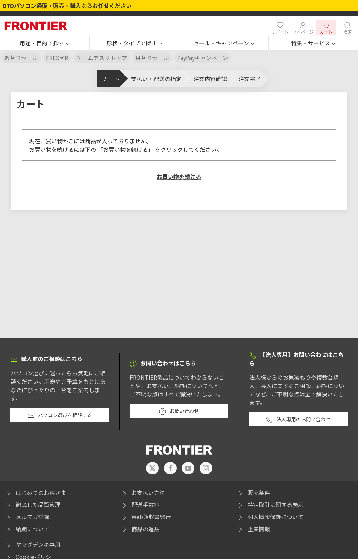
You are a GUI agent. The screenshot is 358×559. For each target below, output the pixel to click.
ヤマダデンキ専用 (32, 544)
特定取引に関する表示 (270, 504)
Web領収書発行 (146, 517)
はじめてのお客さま (35, 492)
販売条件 (253, 492)
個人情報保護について (270, 517)
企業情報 (253, 529)
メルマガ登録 (27, 517)
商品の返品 (140, 529)
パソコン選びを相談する (60, 415)
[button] (45, 43)
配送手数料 (140, 504)
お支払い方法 (143, 492)
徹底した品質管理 (32, 504)
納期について (27, 529)
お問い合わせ (179, 411)
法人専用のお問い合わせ (298, 419)
